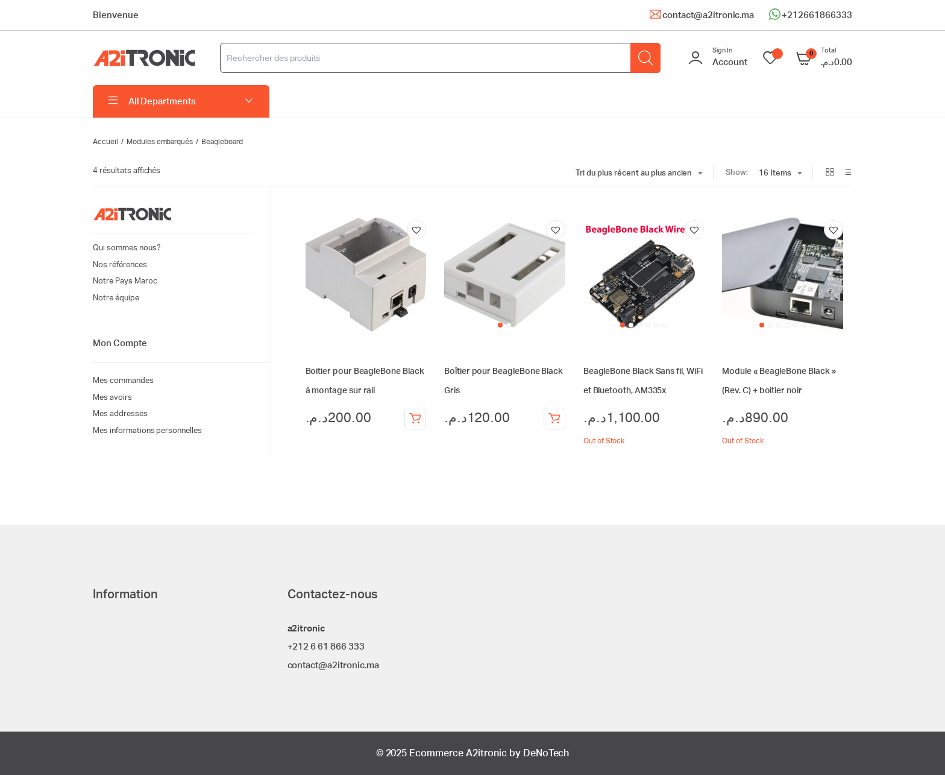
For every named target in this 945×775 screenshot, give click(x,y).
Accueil (105, 141)
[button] (416, 230)
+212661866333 (817, 15)
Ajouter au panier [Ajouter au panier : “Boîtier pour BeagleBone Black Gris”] (554, 418)
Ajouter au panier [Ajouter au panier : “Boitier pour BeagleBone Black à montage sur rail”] (415, 418)
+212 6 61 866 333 (326, 646)
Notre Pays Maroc (125, 281)
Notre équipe (116, 298)
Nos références (120, 265)
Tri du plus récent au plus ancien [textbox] (634, 173)
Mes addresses (120, 414)
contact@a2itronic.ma (708, 15)
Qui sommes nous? (127, 248)
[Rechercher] (645, 58)
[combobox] (639, 173)
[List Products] (847, 173)
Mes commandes (123, 381)
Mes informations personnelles (147, 431)
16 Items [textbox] (775, 173)
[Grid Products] (830, 173)
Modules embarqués (160, 141)
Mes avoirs (112, 398)
